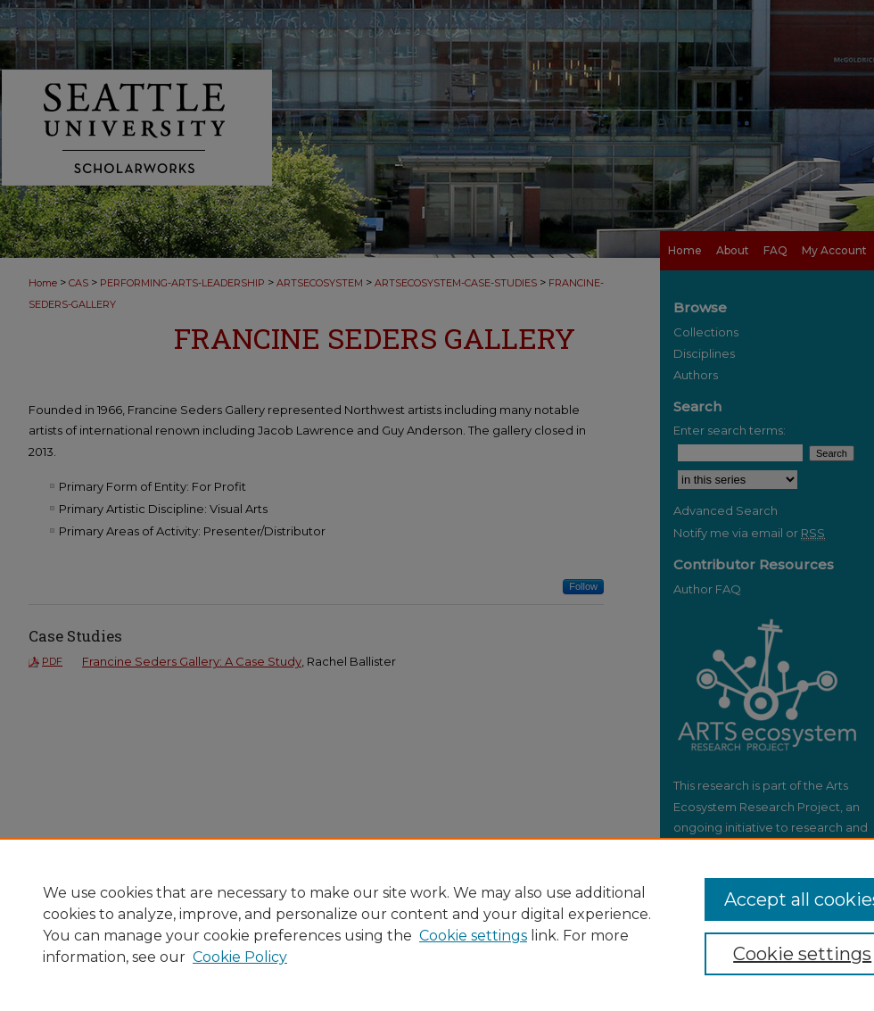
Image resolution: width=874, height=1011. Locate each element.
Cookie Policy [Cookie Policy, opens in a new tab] (240, 957)
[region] (437, 924)
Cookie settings (473, 935)
